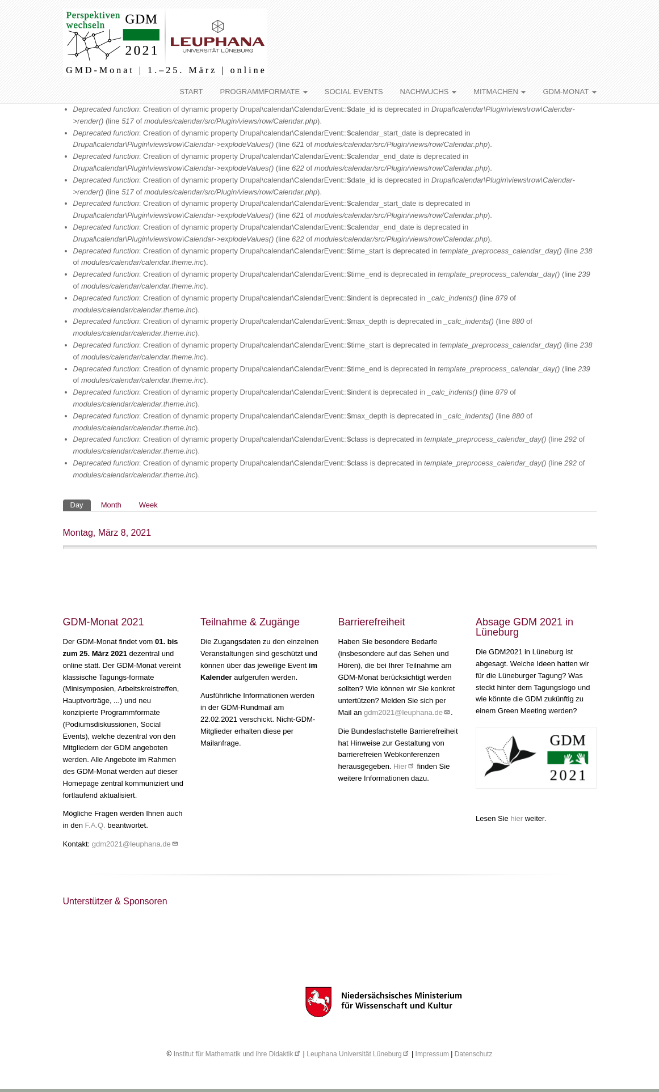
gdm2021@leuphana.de (135, 844)
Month (111, 505)
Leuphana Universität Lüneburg (358, 1054)
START (191, 91)
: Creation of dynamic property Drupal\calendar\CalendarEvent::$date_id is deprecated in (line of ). (324, 115)
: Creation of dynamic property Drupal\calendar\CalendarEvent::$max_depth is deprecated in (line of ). (302, 327)
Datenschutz (474, 1054)
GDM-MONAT (569, 91)
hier (517, 818)
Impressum (432, 1054)
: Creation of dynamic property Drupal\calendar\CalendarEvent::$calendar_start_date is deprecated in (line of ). (282, 139)
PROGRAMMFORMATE (264, 91)
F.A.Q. (95, 825)
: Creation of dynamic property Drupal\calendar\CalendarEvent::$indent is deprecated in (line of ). (295, 304)
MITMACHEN (499, 91)
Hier (404, 766)
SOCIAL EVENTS (354, 91)
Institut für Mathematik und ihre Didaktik (237, 1054)
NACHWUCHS (428, 91)
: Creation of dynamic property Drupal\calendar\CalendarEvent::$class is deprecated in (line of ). (329, 445)
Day (76, 505)
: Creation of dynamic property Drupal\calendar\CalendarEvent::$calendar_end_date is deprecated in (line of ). (282, 162)
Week (148, 505)
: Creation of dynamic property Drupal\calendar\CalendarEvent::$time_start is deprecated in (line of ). (333, 257)
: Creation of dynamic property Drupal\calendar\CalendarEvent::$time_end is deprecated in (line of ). (331, 280)
